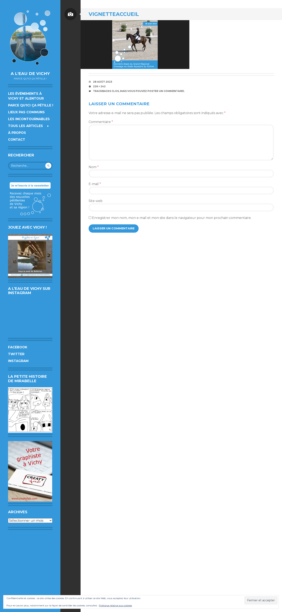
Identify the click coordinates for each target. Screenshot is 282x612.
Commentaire (101, 122)
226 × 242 (99, 86)
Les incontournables (29, 119)
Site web (96, 201)
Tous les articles (25, 126)
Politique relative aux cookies (115, 605)
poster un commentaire (165, 91)
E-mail (95, 184)
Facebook (17, 347)
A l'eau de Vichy (30, 73)
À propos (17, 133)
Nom (94, 167)
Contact (16, 140)
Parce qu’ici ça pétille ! (30, 105)
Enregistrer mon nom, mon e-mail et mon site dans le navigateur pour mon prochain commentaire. (171, 218)
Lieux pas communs (26, 112)
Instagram (18, 361)
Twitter (16, 354)
